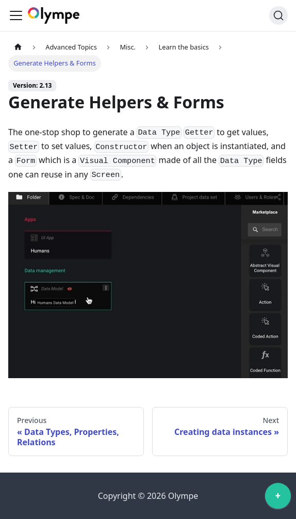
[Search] (278, 15)
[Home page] (18, 47)
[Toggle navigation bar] (16, 15)
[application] (278, 498)
